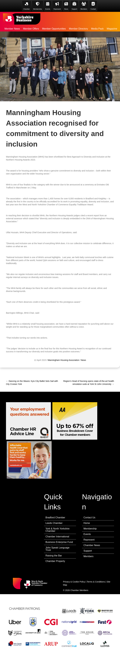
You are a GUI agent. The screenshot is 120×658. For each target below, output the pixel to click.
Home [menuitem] (86, 523)
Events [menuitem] (87, 534)
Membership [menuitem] (90, 528)
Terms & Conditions (96, 582)
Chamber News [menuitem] (91, 545)
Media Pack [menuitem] (97, 28)
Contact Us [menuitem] (89, 517)
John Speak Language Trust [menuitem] (57, 548)
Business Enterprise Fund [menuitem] (59, 542)
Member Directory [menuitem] (78, 28)
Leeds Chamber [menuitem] (54, 523)
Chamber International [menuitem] (57, 536)
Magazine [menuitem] (112, 28)
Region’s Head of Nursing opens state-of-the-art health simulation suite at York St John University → (88, 382)
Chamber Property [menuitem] (55, 561)
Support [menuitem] (87, 551)
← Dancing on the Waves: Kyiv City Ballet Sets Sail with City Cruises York (32, 382)
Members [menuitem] (88, 556)
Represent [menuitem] (89, 539)
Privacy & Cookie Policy (74, 582)
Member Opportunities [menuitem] (54, 28)
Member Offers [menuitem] (31, 28)
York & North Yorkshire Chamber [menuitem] (57, 529)
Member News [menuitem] (12, 28)
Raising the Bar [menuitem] (53, 555)
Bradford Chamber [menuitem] (55, 517)
